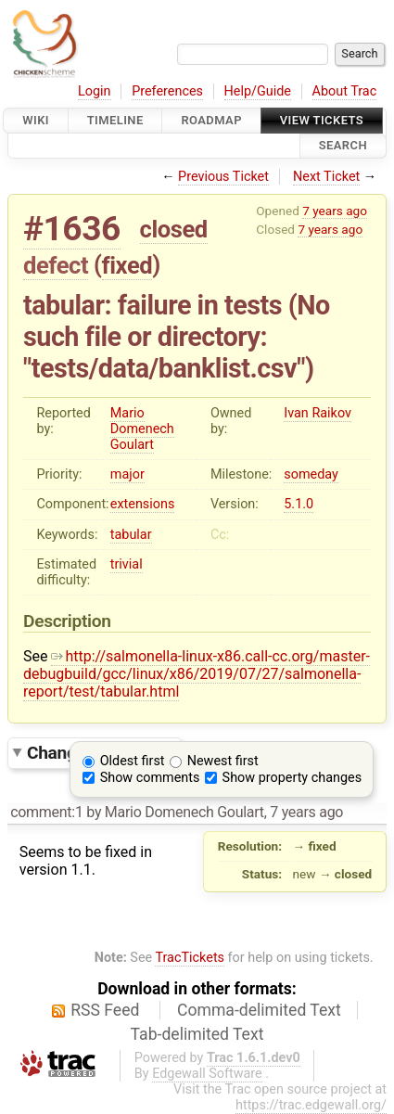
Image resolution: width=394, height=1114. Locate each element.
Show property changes (292, 778)
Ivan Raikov (317, 413)
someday (311, 474)
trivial (126, 564)
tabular (131, 535)
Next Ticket (326, 177)
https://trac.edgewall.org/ (311, 1105)
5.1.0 (298, 504)
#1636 (72, 229)
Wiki (35, 120)
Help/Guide (257, 91)
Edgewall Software (207, 1074)
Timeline (115, 120)
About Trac (344, 91)
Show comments (150, 778)
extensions (142, 504)
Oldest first (132, 761)
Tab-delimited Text (197, 1034)
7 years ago (334, 210)
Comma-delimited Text (259, 1010)
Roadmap (211, 120)
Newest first (223, 761)
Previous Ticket (223, 177)
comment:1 (46, 812)
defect (55, 265)
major (127, 474)
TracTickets (189, 958)
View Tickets (321, 120)
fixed (127, 265)
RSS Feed (104, 1010)
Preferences (167, 91)
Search (343, 146)
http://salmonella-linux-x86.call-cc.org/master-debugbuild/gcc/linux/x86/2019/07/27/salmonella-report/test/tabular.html (196, 673)
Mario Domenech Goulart (142, 429)
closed (174, 229)
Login (94, 91)
